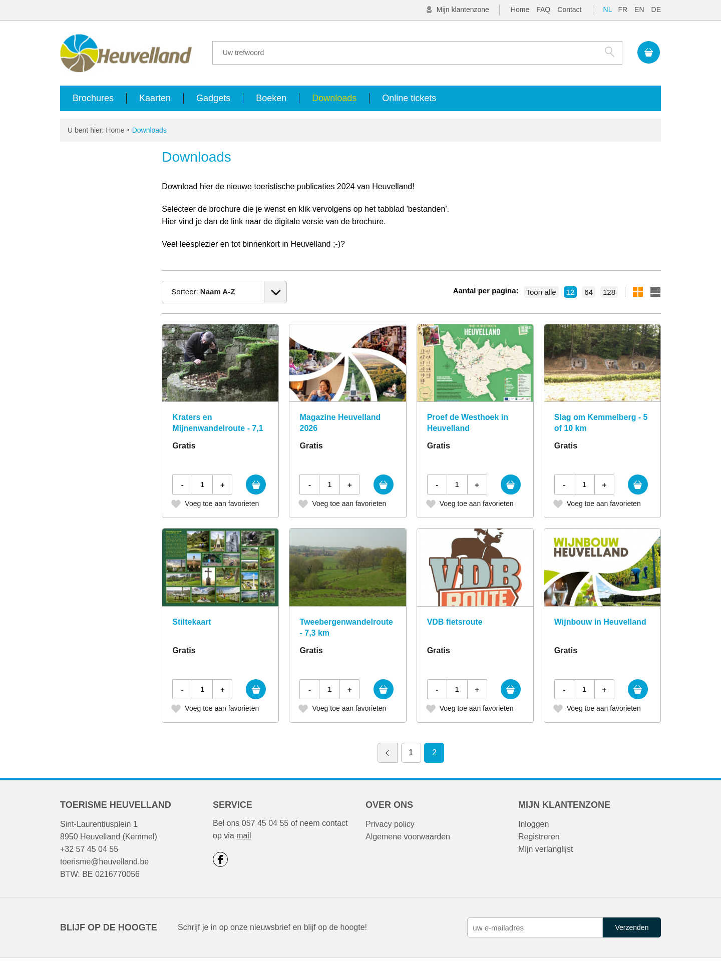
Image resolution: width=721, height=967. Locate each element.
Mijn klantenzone (463, 10)
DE (656, 10)
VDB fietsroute (455, 622)
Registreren (539, 836)
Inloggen (533, 824)
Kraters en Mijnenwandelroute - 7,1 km (217, 428)
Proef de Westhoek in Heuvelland (467, 422)
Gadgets (213, 98)
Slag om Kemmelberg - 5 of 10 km (601, 422)
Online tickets (409, 98)
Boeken (271, 98)
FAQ (543, 10)
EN (639, 10)
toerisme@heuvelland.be (104, 861)
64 (588, 292)
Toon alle (541, 292)
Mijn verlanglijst (545, 849)
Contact (569, 10)
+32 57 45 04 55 (89, 849)
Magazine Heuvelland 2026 (340, 422)
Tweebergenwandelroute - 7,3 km (346, 627)
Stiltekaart (191, 622)
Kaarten (155, 98)
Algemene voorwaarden (408, 836)
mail (243, 835)
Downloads (334, 98)
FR (622, 10)
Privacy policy (390, 824)
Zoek (609, 52)
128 (609, 292)
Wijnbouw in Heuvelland (600, 622)
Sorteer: (203, 291)
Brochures (93, 98)
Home (520, 10)
